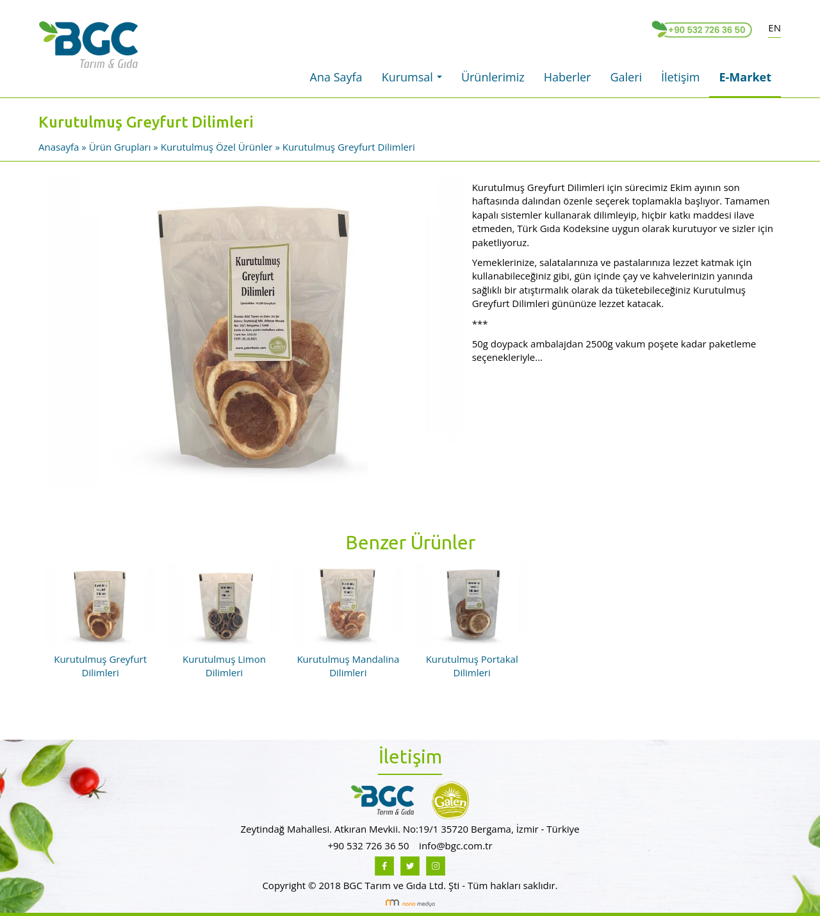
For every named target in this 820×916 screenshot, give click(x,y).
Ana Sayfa (336, 77)
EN (774, 27)
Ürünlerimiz (493, 77)
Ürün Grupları (121, 146)
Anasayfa (59, 146)
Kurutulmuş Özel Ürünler (217, 146)
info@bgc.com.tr (455, 845)
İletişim (680, 77)
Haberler (567, 77)
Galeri (626, 77)
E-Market (745, 77)
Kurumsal (415, 80)
